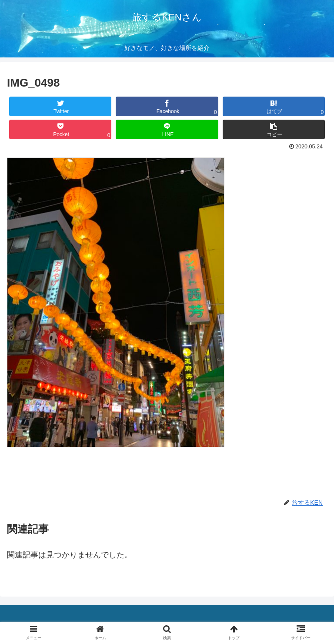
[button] (274, 129)
